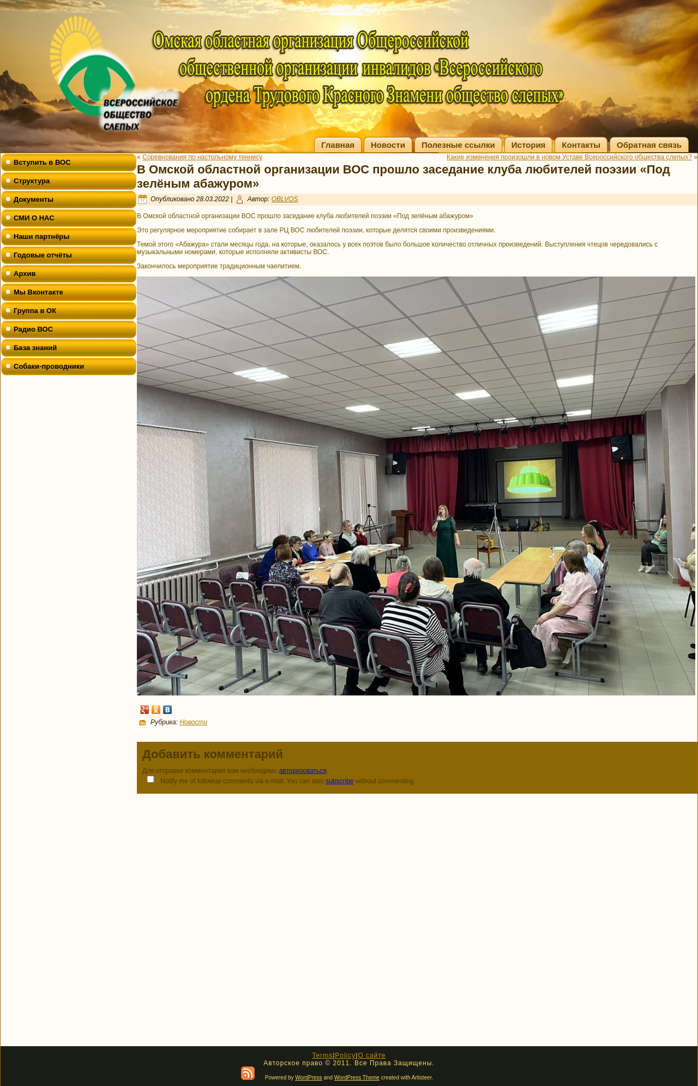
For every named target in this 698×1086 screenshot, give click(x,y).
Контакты (581, 144)
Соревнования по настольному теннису (202, 157)
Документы (33, 199)
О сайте (372, 1055)
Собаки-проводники (49, 366)
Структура (32, 181)
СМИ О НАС (34, 218)
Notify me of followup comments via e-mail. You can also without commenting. (279, 780)
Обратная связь (649, 144)
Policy (345, 1055)
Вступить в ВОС (42, 162)
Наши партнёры (41, 236)
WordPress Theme (357, 1078)
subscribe (339, 781)
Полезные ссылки (458, 144)
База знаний (35, 348)
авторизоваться (303, 771)
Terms (322, 1055)
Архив (24, 273)
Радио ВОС (33, 329)
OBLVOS (285, 199)
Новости (388, 144)
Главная (337, 144)
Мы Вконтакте (38, 292)
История (529, 144)
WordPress (308, 1078)
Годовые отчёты (43, 255)
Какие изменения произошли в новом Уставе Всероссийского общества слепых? (569, 157)
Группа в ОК (35, 311)
